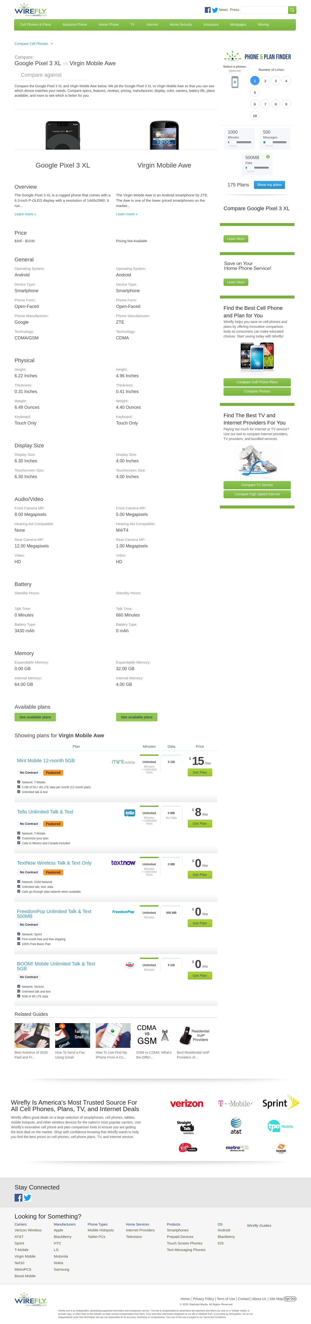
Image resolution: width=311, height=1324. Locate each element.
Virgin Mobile (24, 1253)
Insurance (211, 24)
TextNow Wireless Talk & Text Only (54, 862)
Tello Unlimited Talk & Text (45, 811)
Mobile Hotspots (95, 1229)
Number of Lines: (272, 70)
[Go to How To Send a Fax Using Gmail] (72, 1035)
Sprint (19, 1241)
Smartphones (165, 1229)
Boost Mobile (24, 1271)
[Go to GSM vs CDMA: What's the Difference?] (153, 1035)
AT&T (18, 1235)
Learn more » (25, 214)
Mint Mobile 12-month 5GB (46, 760)
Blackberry (209, 1235)
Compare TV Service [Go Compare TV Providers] (257, 457)
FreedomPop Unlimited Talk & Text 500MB (54, 914)
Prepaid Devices (167, 1235)
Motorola (56, 1253)
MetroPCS (22, 1265)
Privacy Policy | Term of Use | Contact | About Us (229, 1293)
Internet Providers (131, 1229)
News (223, 10)
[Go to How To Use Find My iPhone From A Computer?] (113, 1035)
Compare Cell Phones (31, 44)
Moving (263, 24)
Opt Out (290, 1293)
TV (132, 24)
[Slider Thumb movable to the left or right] (233, 116)
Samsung (57, 1265)
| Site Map (275, 1293)
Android (207, 1229)
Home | (186, 1293)
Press (234, 10)
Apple (54, 1229)
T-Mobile (21, 1247)
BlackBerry (58, 1235)
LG (52, 1247)
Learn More (236, 211)
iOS (204, 1241)
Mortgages (238, 24)
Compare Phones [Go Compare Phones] (257, 363)
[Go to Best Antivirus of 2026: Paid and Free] (32, 1035)
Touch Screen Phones (171, 1241)
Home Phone (109, 24)
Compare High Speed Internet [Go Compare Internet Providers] (257, 466)
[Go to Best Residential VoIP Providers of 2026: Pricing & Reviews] (194, 1035)
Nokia (54, 1259)
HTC (53, 1241)
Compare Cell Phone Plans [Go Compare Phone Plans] (257, 354)
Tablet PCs (91, 1235)
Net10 (19, 1259)
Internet (152, 24)
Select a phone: (234, 68)
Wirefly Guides (240, 1225)
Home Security (181, 24)
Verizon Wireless (26, 1229)
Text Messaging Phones (173, 1247)
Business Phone (75, 24)
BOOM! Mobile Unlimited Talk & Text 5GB (56, 966)
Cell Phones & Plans (35, 24)
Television (126, 1235)
